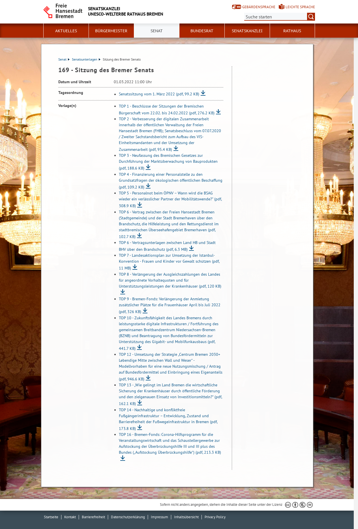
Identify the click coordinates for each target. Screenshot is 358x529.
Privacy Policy (215, 517)
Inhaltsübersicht (186, 517)
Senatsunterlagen (86, 59)
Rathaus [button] (292, 30)
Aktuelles (66, 30)
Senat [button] (157, 30)
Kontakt (70, 517)
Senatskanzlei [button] (247, 30)
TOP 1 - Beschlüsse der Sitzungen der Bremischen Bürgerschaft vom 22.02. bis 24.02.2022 (167, 109)
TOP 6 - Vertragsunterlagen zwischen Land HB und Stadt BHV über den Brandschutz (167, 246)
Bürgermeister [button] (111, 30)
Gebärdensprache (258, 7)
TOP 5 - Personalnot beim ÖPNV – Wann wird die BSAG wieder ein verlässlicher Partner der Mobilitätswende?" (170, 199)
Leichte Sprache (300, 7)
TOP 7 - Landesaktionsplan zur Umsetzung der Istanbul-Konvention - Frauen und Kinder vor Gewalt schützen (169, 262)
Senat (64, 59)
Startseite (51, 517)
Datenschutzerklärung (128, 517)
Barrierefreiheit (93, 517)
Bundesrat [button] (201, 30)
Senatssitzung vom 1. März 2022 (159, 94)
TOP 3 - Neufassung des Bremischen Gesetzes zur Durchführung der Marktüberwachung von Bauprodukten (168, 162)
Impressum (159, 517)
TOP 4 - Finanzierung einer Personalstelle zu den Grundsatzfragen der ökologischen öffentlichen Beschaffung (170, 181)
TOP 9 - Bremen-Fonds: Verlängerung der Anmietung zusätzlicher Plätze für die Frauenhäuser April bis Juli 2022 (169, 305)
